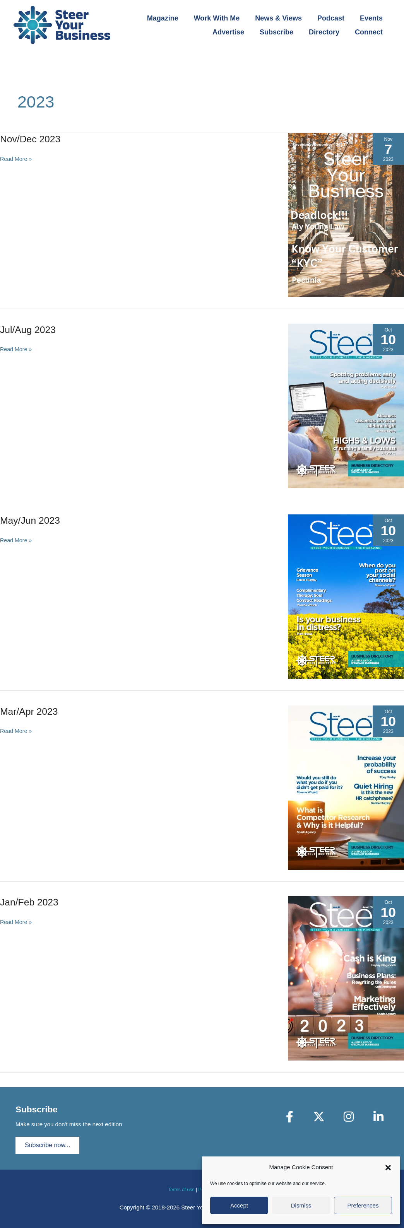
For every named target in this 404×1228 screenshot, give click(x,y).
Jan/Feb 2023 (31, 902)
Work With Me (222, 18)
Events (372, 18)
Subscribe (280, 32)
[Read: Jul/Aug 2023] (346, 405)
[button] (388, 1168)
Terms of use (181, 1189)
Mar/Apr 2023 (30, 711)
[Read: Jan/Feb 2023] (346, 978)
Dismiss (301, 1205)
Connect (369, 32)
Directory (326, 32)
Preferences (363, 1205)
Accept (239, 1205)
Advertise (234, 32)
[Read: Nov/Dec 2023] (346, 214)
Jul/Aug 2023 (29, 329)
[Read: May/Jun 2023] (346, 596)
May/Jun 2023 (31, 520)
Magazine (169, 18)
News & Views (282, 18)
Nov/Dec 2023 (32, 139)
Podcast (333, 18)
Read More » (17, 159)
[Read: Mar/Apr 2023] (346, 787)
